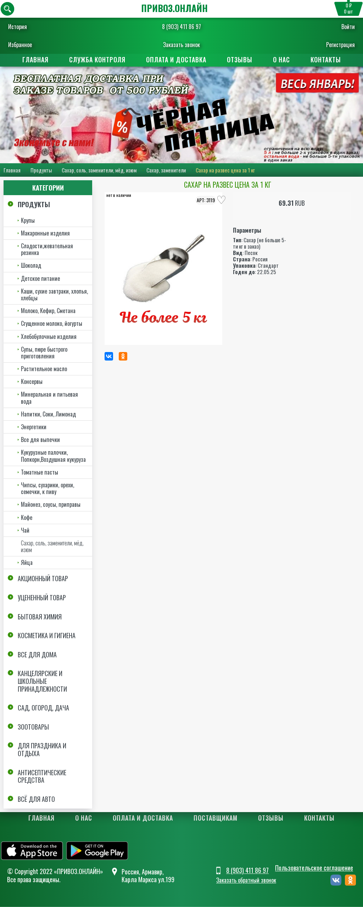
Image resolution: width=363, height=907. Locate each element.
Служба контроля (97, 59)
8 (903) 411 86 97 (181, 26)
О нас (281, 59)
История (18, 26)
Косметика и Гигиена (47, 635)
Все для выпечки (40, 439)
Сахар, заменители (166, 170)
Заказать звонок (181, 44)
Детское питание (40, 278)
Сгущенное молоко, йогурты (51, 323)
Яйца (27, 562)
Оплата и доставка (176, 59)
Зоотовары (33, 726)
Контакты (326, 59)
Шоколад (31, 265)
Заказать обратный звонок (246, 880)
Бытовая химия (40, 616)
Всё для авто (36, 799)
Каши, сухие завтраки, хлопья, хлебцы (54, 294)
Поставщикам (216, 817)
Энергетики (33, 427)
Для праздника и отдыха (42, 749)
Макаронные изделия (45, 233)
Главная (35, 59)
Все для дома (37, 654)
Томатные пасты (39, 472)
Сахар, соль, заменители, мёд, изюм (99, 170)
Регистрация (340, 44)
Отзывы (239, 59)
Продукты (41, 170)
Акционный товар (43, 578)
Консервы (32, 381)
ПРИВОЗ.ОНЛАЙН (174, 8)
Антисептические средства (42, 776)
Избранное (20, 44)
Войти (347, 26)
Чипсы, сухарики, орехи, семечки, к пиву (47, 488)
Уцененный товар (42, 597)
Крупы (28, 220)
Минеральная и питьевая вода (49, 398)
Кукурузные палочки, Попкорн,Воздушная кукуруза (53, 455)
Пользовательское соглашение (314, 867)
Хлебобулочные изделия (49, 336)
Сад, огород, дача (43, 707)
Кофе (26, 517)
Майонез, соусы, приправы (50, 504)
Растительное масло (44, 368)
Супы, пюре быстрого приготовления (44, 352)
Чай (25, 530)
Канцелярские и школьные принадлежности (42, 681)
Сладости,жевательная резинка (47, 249)
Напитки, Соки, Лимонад (48, 414)
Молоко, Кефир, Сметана (48, 310)
